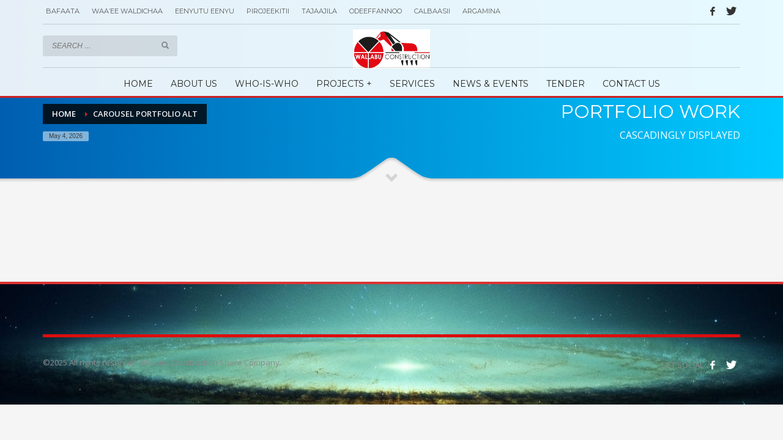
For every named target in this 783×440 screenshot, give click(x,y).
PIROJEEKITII (268, 11)
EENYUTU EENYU (204, 11)
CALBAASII (432, 11)
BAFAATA (63, 11)
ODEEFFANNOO (375, 11)
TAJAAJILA (319, 11)
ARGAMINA (481, 11)
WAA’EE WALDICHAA (127, 11)
